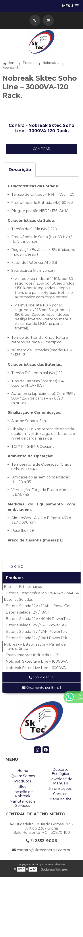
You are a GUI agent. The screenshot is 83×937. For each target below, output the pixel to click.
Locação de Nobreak (23, 794)
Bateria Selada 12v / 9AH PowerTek (36, 638)
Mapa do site (60, 799)
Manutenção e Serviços (23, 803)
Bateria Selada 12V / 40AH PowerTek (38, 619)
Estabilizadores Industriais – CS (32, 655)
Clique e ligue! (41, 677)
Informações (60, 788)
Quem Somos (23, 776)
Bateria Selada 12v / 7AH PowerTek (36, 631)
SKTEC (17, 566)
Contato (60, 794)
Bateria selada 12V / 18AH (27, 612)
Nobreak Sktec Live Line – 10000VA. (37, 661)
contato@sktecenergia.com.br (41, 850)
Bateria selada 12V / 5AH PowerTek (36, 625)
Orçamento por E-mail (41, 688)
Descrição (19, 169)
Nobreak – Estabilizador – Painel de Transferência (35, 646)
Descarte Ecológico (60, 771)
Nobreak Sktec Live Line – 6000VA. (36, 668)
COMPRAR (41, 149)
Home (22, 771)
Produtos (14, 578)
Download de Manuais (60, 781)
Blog (22, 786)
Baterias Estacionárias (23, 587)
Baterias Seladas (18, 599)
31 (41, 840)
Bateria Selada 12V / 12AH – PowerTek (38, 606)
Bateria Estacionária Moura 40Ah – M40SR (42, 593)
